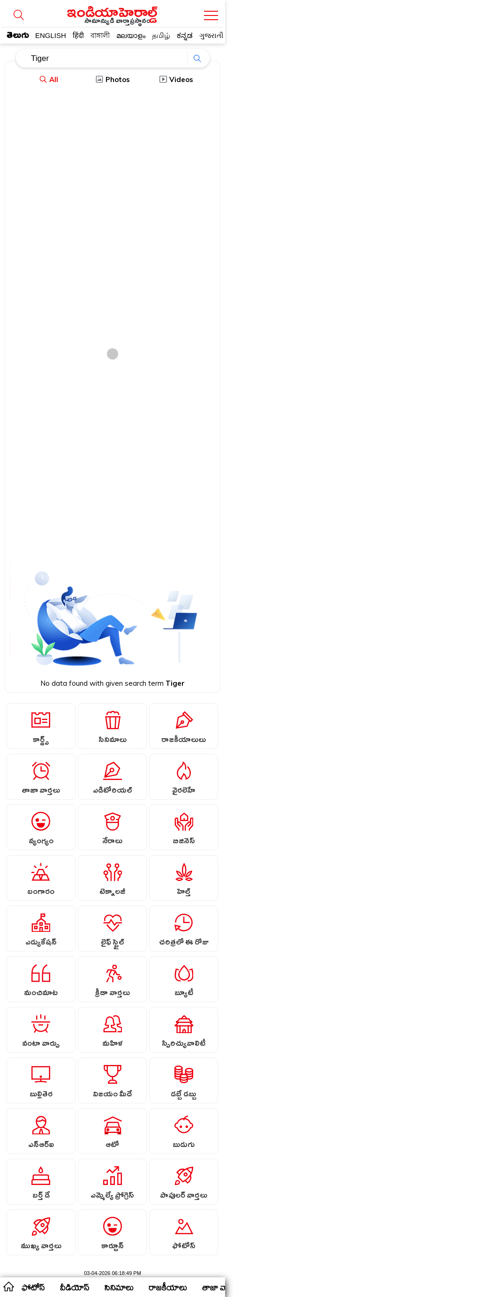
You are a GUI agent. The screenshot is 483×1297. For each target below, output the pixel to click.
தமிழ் (161, 35)
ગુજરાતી (211, 35)
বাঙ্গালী (100, 35)
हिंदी (78, 35)
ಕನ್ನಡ (185, 35)
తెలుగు (18, 37)
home (8, 1286)
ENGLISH (50, 35)
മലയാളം (130, 35)
